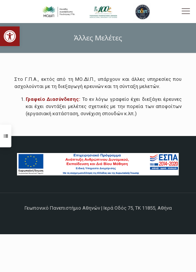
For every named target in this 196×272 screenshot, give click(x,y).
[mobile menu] (185, 11)
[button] (10, 36)
